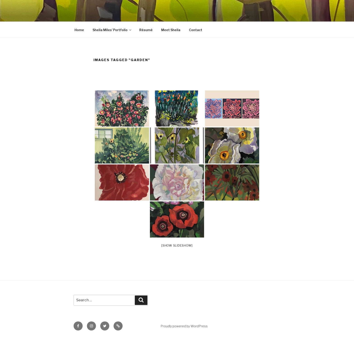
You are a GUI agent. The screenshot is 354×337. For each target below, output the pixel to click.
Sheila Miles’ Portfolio (112, 30)
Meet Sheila (170, 30)
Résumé (146, 30)
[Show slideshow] (177, 245)
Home (79, 30)
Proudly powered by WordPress (184, 326)
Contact (195, 30)
